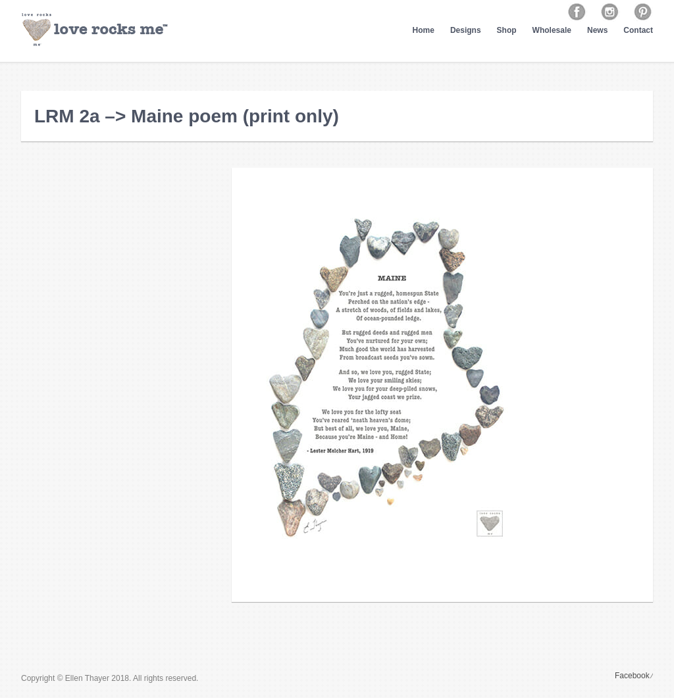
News (597, 30)
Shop (507, 30)
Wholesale (551, 30)
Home (423, 30)
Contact (638, 30)
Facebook (632, 675)
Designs (465, 30)
